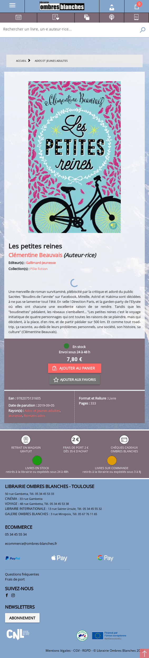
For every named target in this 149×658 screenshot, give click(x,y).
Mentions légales (58, 650)
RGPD (86, 650)
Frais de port (15, 579)
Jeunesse (15, 415)
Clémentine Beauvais (35, 255)
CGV (76, 650)
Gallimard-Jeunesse (41, 262)
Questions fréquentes (22, 574)
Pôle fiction (39, 268)
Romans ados (34, 415)
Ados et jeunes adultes (42, 410)
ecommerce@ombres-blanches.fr (31, 543)
